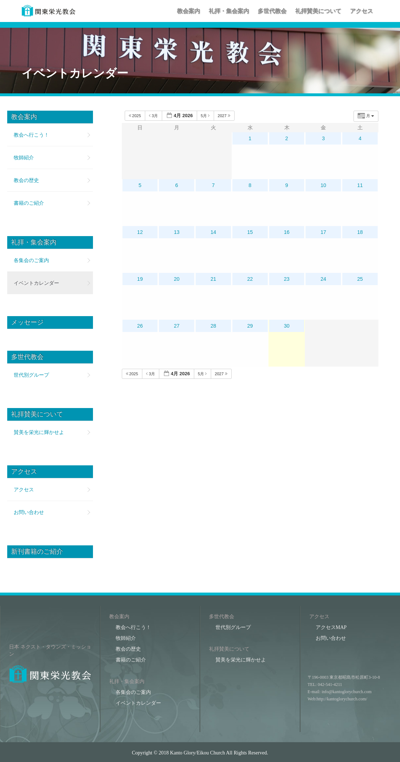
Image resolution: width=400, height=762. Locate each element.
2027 (224, 115)
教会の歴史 (26, 180)
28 (213, 326)
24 (323, 279)
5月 (206, 115)
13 (176, 232)
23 (287, 279)
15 (250, 232)
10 (323, 185)
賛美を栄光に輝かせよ (39, 432)
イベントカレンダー (36, 283)
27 (176, 326)
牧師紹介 (24, 157)
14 (213, 232)
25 (360, 279)
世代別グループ (31, 375)
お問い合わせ (29, 512)
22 (250, 279)
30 (287, 326)
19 (140, 279)
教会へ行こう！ (31, 135)
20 (176, 279)
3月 (154, 115)
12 (140, 232)
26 (140, 326)
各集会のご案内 (31, 260)
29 (250, 326)
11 (360, 185)
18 (360, 232)
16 (287, 232)
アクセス (24, 489)
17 (323, 232)
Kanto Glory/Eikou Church (197, 753)
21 (213, 279)
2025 (135, 115)
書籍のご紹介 (29, 203)
